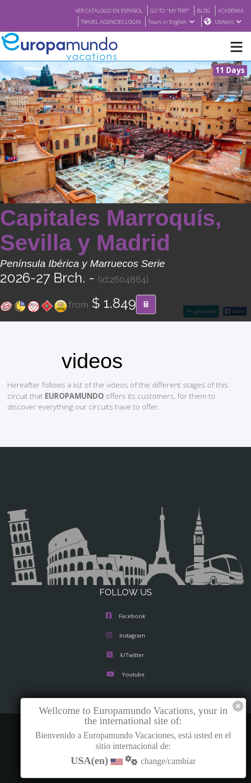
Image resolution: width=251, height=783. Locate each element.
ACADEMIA (230, 10)
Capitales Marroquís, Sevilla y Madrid (110, 231)
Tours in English (171, 22)
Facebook (125, 617)
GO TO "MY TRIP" (164, 10)
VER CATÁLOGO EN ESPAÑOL (96, 10)
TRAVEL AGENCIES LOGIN (105, 22)
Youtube (125, 675)
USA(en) (228, 22)
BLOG (201, 10)
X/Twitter (125, 655)
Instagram (126, 636)
